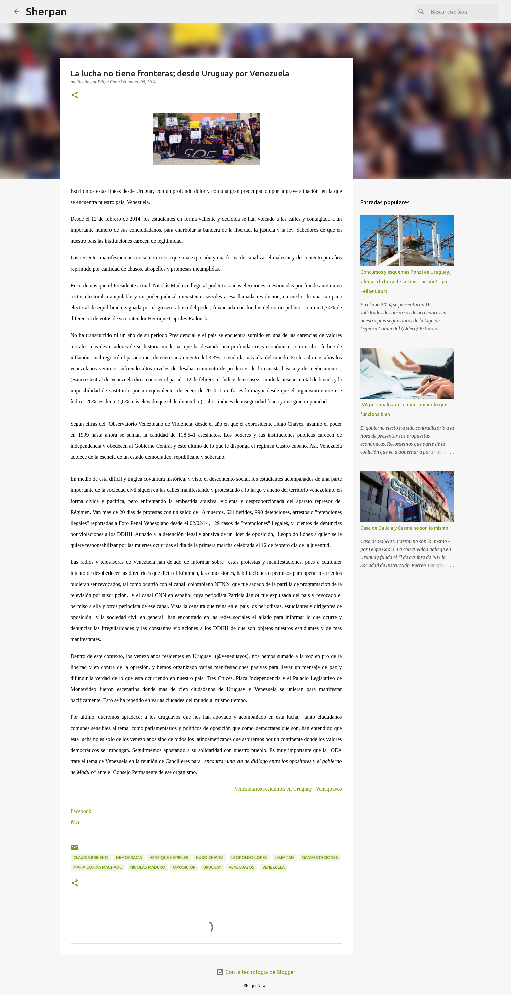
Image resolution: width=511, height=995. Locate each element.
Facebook (81, 811)
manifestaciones (320, 857)
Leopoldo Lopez (249, 857)
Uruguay (212, 867)
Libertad (284, 857)
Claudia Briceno (90, 857)
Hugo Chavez (210, 857)
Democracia (129, 857)
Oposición (184, 867)
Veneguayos (241, 867)
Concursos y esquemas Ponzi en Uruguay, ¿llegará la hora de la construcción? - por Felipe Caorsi (405, 281)
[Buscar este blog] (463, 12)
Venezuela (273, 867)
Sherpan (46, 11)
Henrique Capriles (169, 857)
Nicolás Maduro (147, 867)
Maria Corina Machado (98, 867)
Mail (77, 822)
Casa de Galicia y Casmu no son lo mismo (404, 528)
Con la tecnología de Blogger (255, 972)
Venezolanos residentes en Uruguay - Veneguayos (288, 789)
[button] (75, 95)
